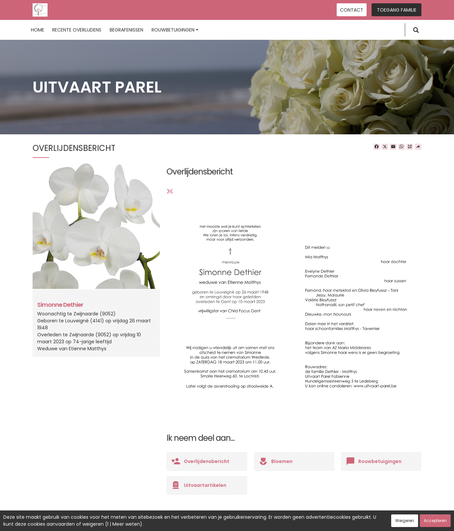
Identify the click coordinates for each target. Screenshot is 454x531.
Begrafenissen (126, 30)
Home (37, 30)
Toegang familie (396, 10)
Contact (351, 10)
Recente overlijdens (76, 30)
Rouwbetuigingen (175, 30)
